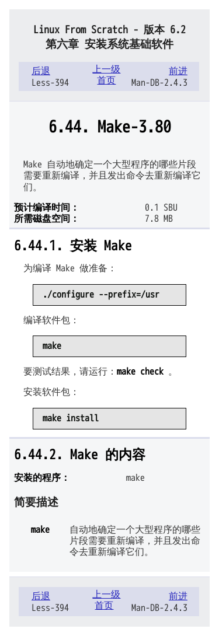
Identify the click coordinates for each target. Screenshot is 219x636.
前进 (178, 71)
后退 (41, 71)
